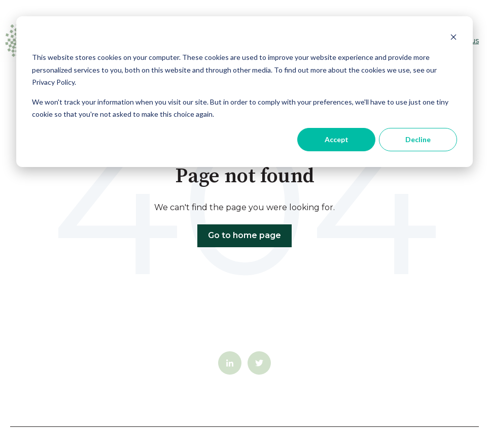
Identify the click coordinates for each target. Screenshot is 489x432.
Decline (418, 139)
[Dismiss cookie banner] (453, 38)
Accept (336, 139)
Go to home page (244, 235)
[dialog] (244, 91)
